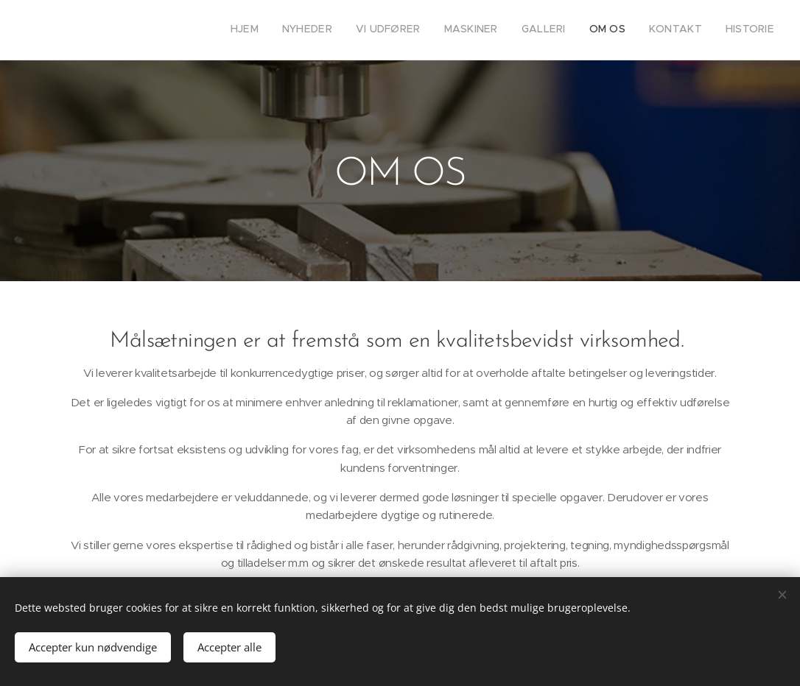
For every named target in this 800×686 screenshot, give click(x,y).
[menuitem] (613, 30)
